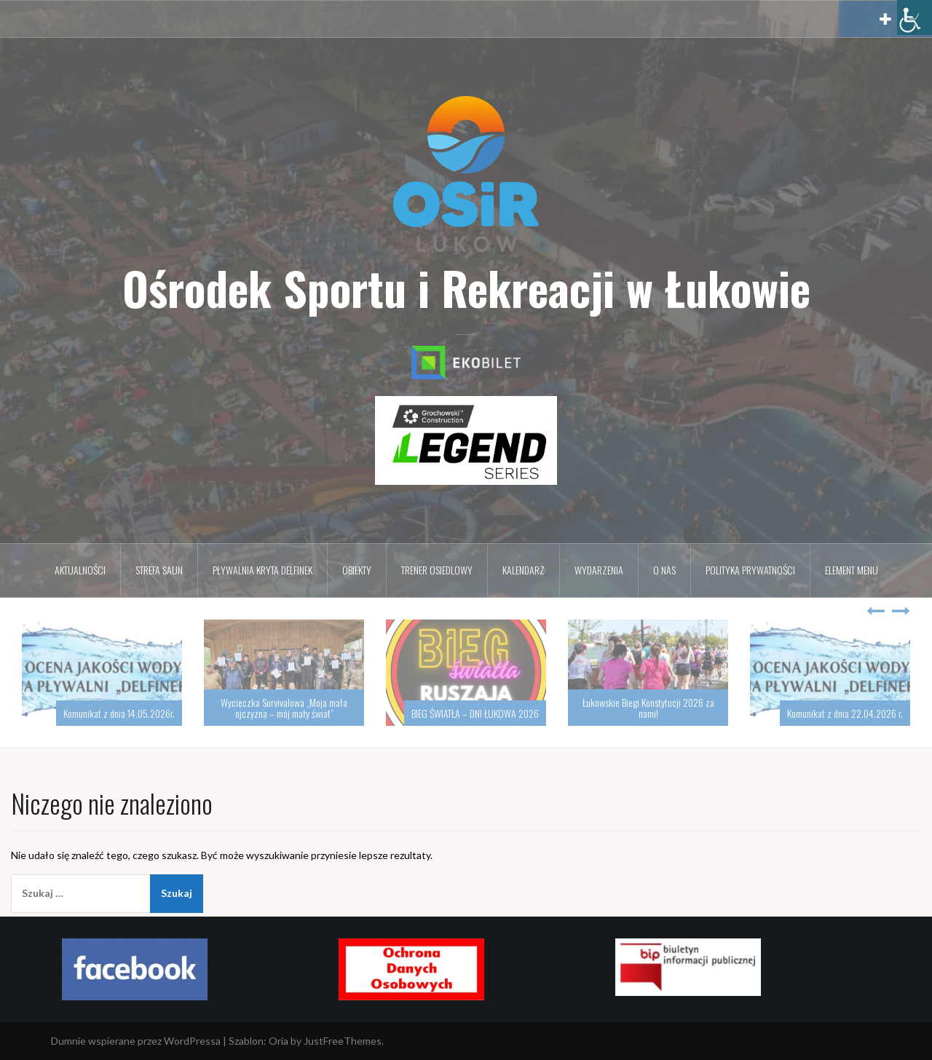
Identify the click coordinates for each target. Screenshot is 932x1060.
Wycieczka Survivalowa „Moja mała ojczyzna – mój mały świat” (284, 708)
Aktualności (80, 569)
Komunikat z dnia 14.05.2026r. (119, 713)
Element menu (851, 569)
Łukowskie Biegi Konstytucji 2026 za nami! (648, 708)
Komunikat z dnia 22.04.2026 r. (845, 713)
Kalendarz (523, 569)
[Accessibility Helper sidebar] (914, 17)
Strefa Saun (159, 569)
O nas (664, 569)
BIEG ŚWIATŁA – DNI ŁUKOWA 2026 (475, 713)
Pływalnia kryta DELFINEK (262, 569)
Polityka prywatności (750, 569)
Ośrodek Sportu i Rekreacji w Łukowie (466, 287)
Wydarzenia (598, 569)
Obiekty (356, 569)
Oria (278, 1041)
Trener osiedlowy (437, 569)
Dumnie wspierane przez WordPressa (136, 1041)
